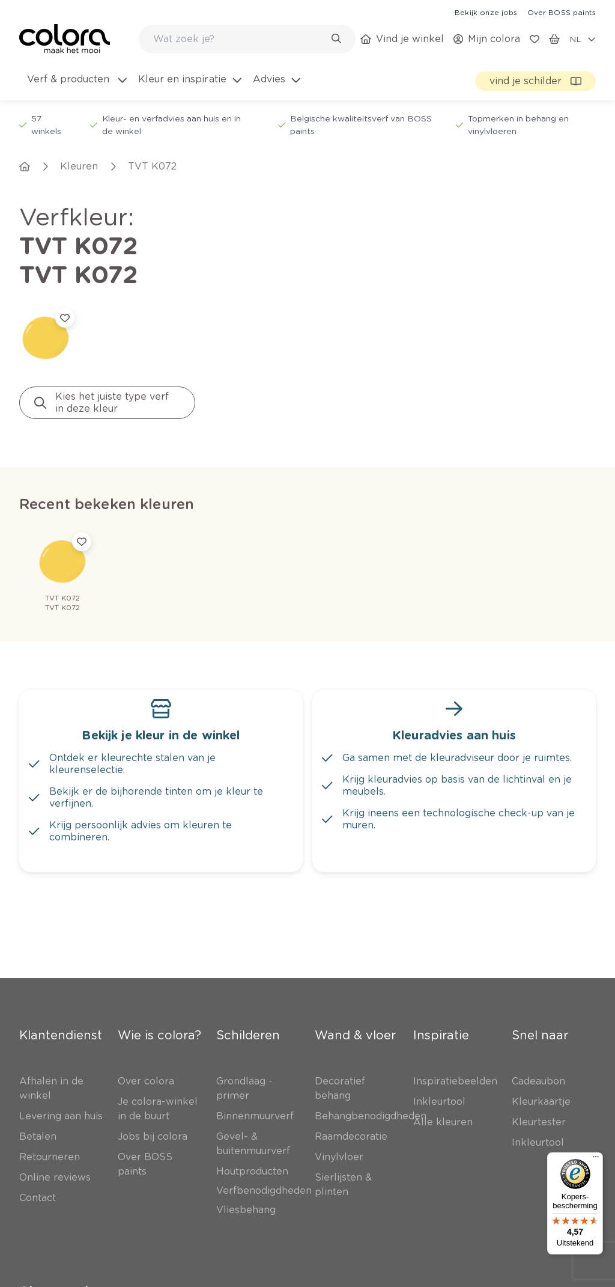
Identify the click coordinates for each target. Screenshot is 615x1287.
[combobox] (247, 39)
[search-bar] (239, 39)
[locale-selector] (582, 39)
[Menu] (596, 1159)
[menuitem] (76, 86)
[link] (486, 12)
